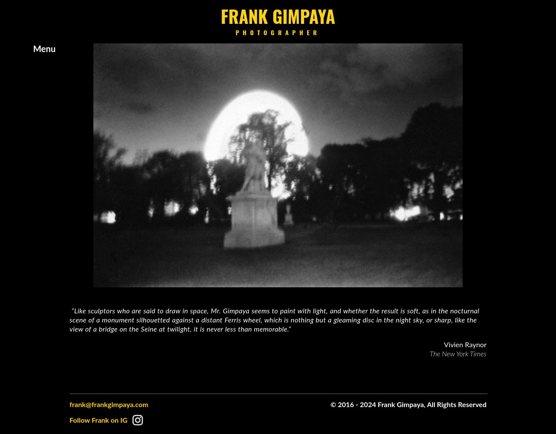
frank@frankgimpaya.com (109, 404)
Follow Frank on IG (108, 420)
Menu (44, 48)
